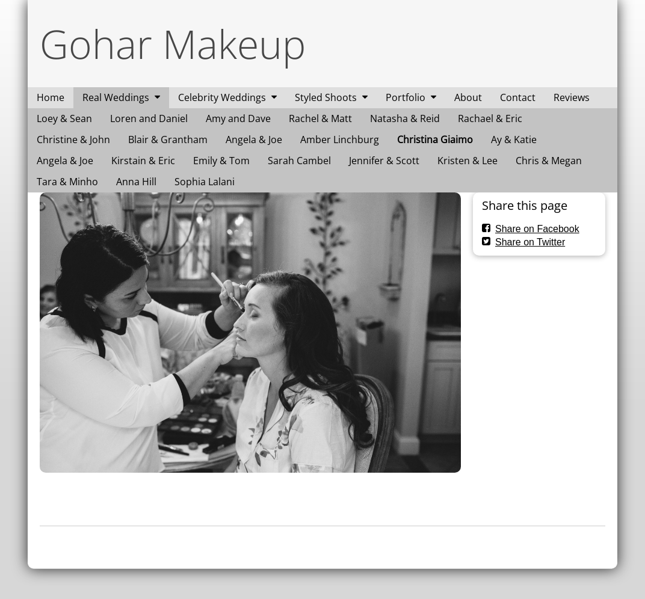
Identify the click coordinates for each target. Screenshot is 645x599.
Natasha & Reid (405, 118)
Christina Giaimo (435, 139)
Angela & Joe (254, 139)
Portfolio (405, 97)
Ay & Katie (514, 139)
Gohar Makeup (173, 43)
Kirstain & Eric (143, 160)
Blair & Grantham (168, 139)
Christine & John (73, 139)
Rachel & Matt (320, 118)
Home (50, 97)
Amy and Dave (238, 118)
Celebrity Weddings (222, 97)
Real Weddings (115, 97)
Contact (517, 97)
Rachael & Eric (490, 118)
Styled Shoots (326, 97)
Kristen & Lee (467, 160)
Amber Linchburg (339, 139)
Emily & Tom (221, 160)
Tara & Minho (67, 181)
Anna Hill (136, 181)
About (468, 97)
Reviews (572, 97)
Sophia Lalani (204, 181)
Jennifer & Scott (384, 160)
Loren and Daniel (149, 118)
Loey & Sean (64, 118)
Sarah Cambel (299, 160)
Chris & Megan (549, 160)
